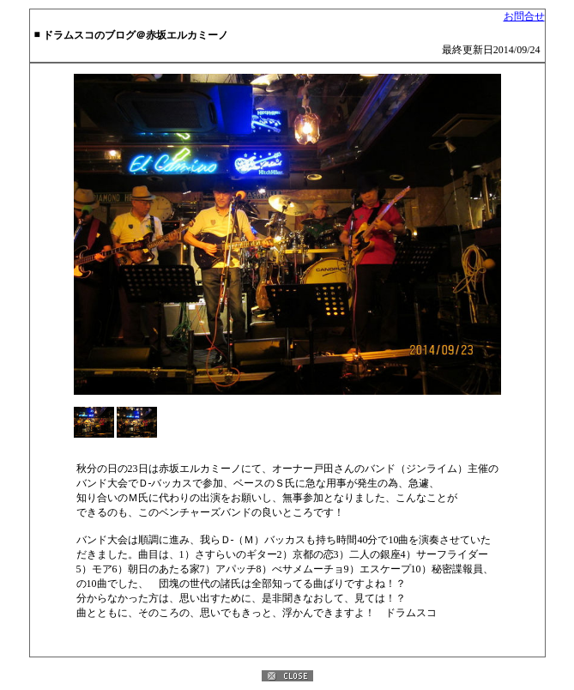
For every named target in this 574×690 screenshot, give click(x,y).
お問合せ (524, 16)
